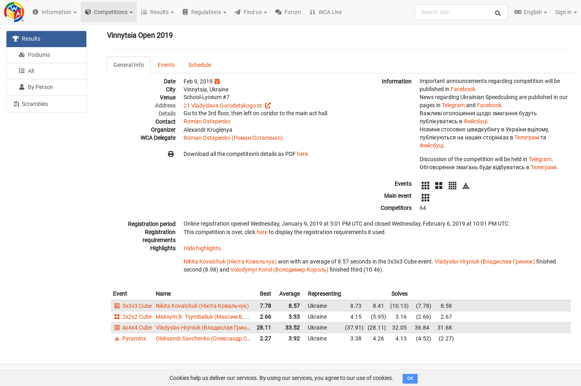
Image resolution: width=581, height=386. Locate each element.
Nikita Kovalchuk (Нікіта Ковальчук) (230, 261)
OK (410, 378)
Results (26, 38)
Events (166, 65)
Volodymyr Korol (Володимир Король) (279, 269)
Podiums (34, 55)
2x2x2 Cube (132, 316)
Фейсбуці (475, 121)
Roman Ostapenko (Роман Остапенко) (233, 138)
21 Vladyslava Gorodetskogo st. (223, 105)
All (26, 71)
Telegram (453, 105)
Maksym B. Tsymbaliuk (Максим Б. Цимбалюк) (216, 316)
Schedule (199, 65)
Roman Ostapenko (207, 121)
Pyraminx (129, 338)
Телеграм (526, 137)
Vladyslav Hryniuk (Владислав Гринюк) (485, 261)
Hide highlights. (203, 248)
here (302, 154)
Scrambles (30, 103)
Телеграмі (543, 167)
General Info (128, 65)
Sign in (566, 12)
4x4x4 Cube (132, 327)
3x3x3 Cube (132, 306)
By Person (36, 87)
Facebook (463, 89)
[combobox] (461, 12)
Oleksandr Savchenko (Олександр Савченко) (213, 338)
